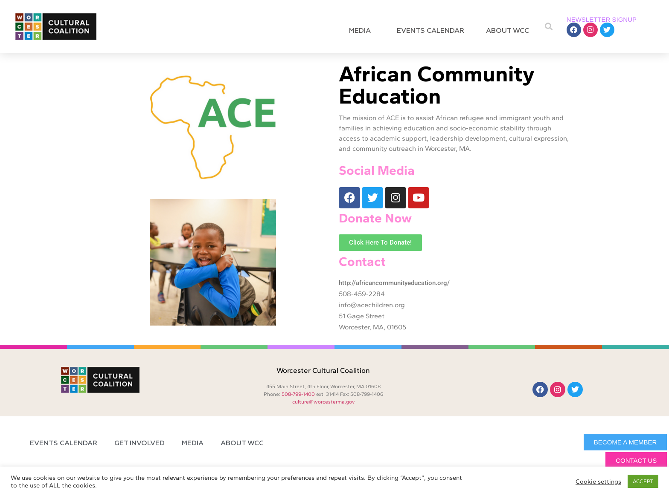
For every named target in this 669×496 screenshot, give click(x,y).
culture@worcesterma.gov (323, 402)
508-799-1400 (298, 394)
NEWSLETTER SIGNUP (602, 19)
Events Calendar (430, 31)
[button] (549, 27)
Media (362, 31)
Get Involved (139, 443)
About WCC (509, 31)
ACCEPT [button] (643, 481)
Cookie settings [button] (598, 481)
